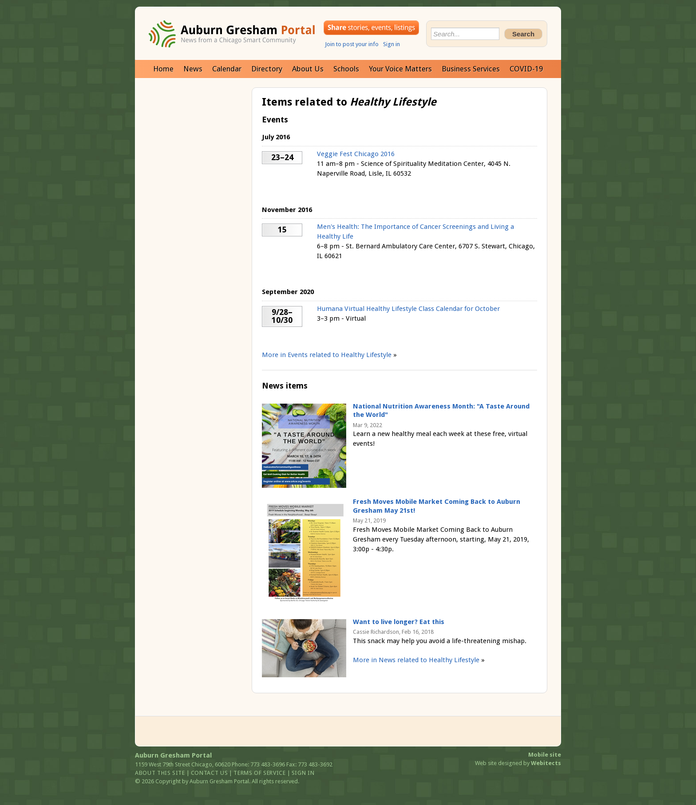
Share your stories (371, 27)
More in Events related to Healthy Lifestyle (327, 355)
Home (163, 68)
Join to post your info (352, 44)
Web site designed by (518, 763)
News (192, 68)
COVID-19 (526, 68)
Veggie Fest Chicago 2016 (356, 154)
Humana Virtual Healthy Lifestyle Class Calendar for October (408, 309)
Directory (266, 68)
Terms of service (259, 773)
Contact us (209, 773)
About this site (160, 773)
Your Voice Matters (400, 68)
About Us (308, 68)
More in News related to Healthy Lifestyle (416, 660)
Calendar (226, 68)
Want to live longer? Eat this (398, 622)
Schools (346, 68)
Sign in (391, 44)
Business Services (471, 68)
